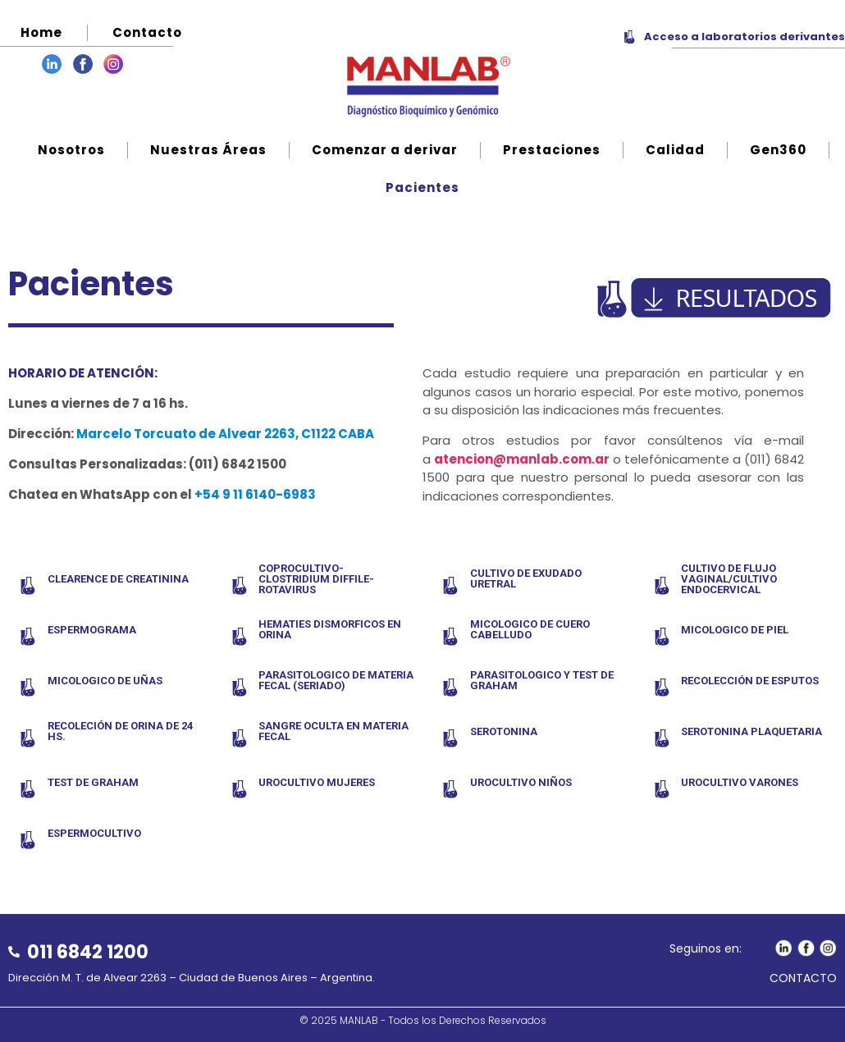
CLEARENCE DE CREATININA (118, 579)
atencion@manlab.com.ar (522, 459)
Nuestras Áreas (208, 149)
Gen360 (778, 149)
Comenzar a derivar (385, 149)
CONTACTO (803, 978)
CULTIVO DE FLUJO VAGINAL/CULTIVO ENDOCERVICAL (729, 579)
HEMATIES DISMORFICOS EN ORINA (329, 629)
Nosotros (71, 149)
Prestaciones (552, 149)
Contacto (147, 32)
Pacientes (422, 187)
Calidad (675, 149)
